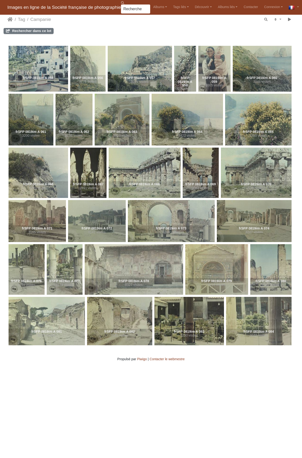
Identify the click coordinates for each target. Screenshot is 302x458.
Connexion (272, 7)
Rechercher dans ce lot (28, 31)
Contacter (251, 7)
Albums (158, 7)
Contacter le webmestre (167, 359)
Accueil (10, 19)
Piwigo (142, 359)
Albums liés (226, 7)
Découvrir (202, 7)
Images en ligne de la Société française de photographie (64, 7)
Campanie (40, 19)
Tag (21, 19)
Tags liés (179, 7)
